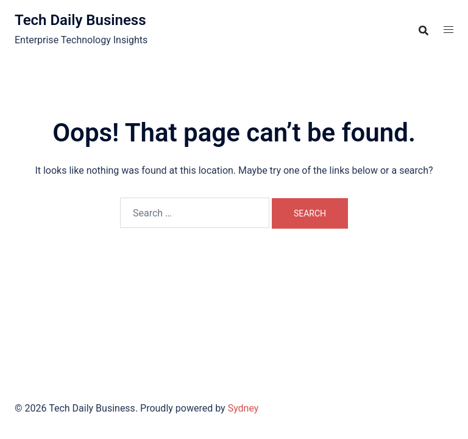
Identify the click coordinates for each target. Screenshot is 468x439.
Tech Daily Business (80, 20)
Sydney (243, 408)
